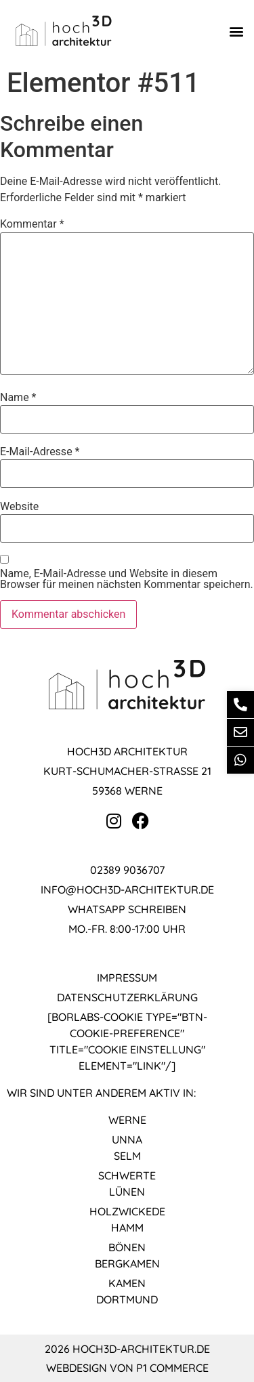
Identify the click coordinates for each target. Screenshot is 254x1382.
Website (19, 506)
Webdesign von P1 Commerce (127, 1368)
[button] (236, 31)
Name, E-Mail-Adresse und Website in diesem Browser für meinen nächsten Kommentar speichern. (126, 579)
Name (18, 397)
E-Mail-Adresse (39, 451)
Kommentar (32, 224)
